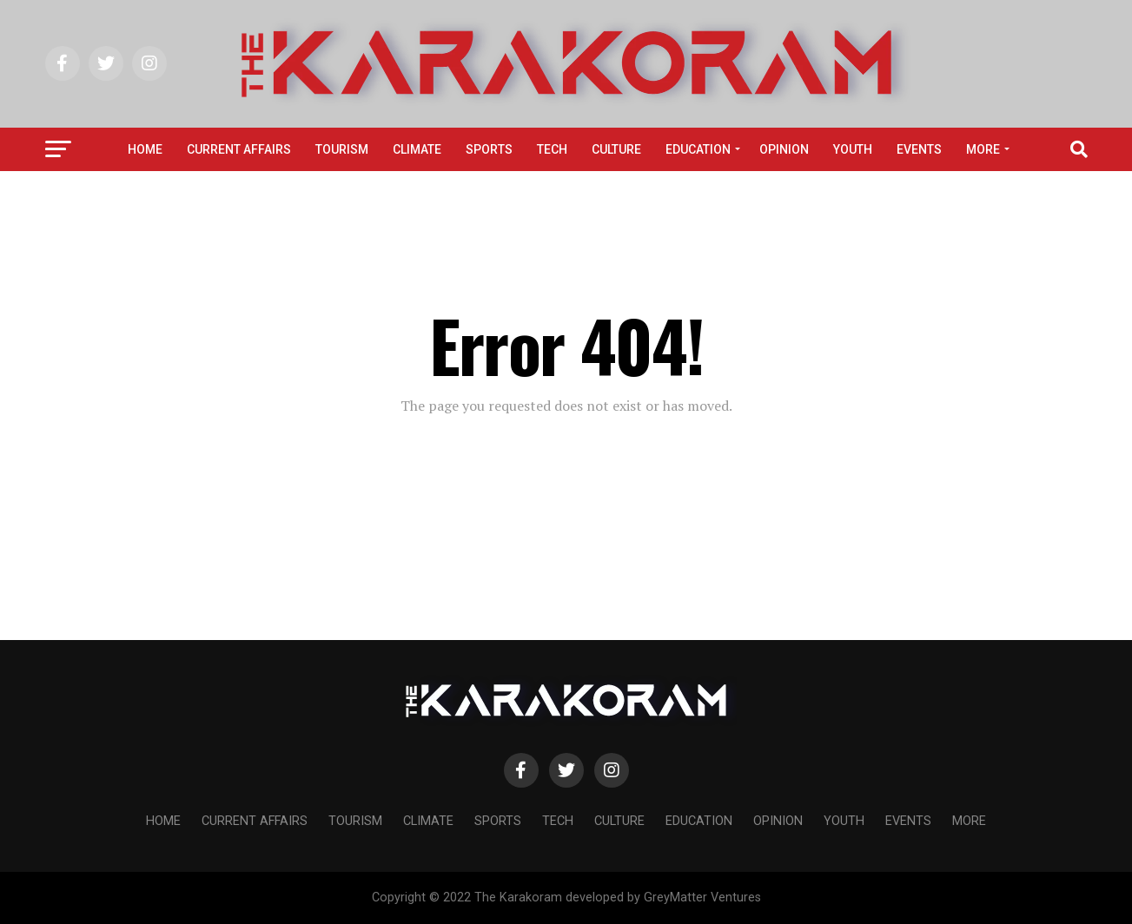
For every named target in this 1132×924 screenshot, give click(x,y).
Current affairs (239, 149)
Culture (616, 149)
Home (145, 149)
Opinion (784, 149)
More (983, 149)
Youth (852, 149)
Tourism (341, 149)
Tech (552, 149)
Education (698, 149)
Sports (489, 149)
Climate (417, 149)
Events (919, 149)
